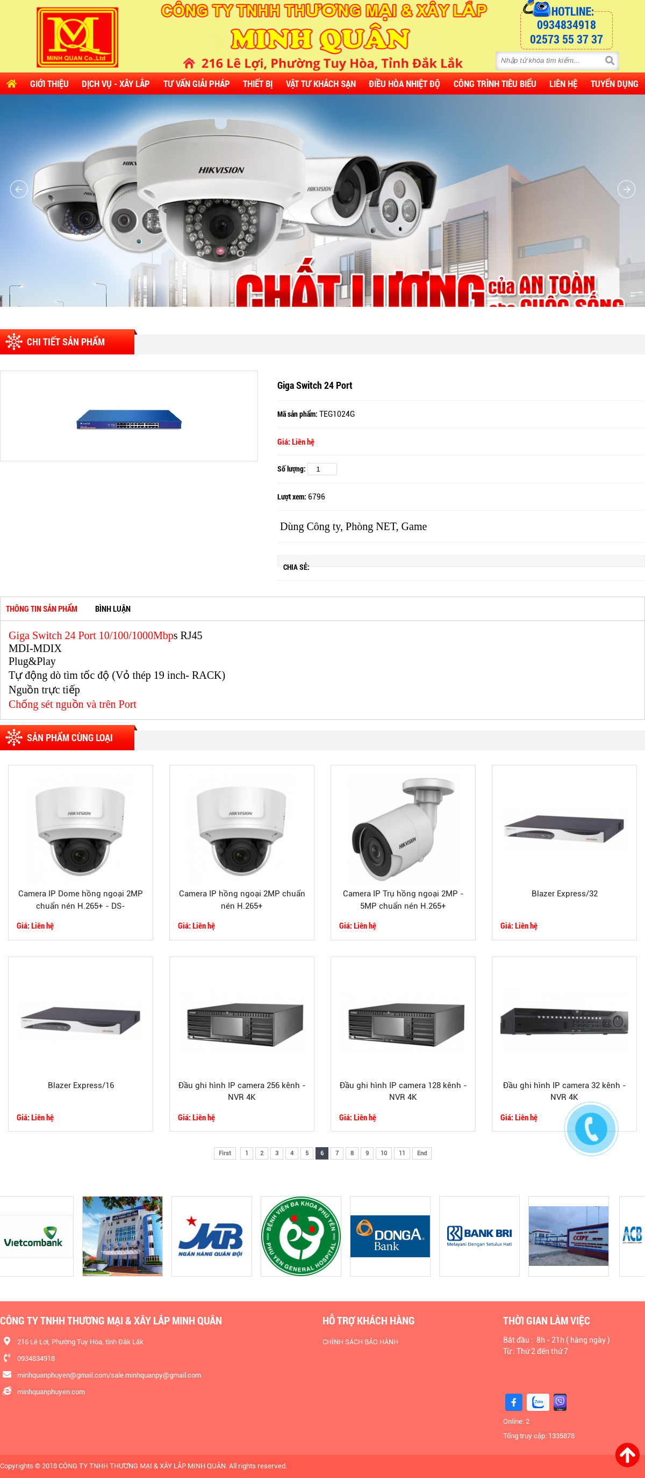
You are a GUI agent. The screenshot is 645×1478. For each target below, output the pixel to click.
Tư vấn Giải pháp (196, 83)
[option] (129, 416)
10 (384, 1153)
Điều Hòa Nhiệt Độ (404, 83)
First (225, 1153)
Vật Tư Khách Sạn (321, 83)
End (422, 1153)
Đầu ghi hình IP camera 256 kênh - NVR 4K (242, 1092)
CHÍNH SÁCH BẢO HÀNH (360, 1342)
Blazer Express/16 (81, 1085)
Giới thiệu (49, 83)
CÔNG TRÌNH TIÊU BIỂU (495, 83)
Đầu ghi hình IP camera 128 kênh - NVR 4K (403, 1092)
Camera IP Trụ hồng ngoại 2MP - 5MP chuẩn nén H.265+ (403, 900)
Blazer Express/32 (565, 894)
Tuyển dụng (615, 83)
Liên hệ (563, 83)
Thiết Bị (258, 83)
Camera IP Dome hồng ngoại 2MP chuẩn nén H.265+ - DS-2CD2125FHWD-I (80, 901)
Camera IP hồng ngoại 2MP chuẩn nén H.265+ (242, 900)
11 (402, 1153)
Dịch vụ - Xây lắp (116, 83)
